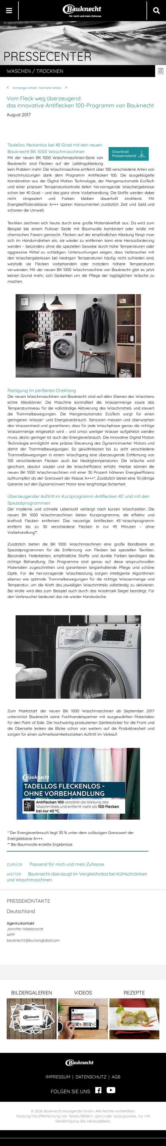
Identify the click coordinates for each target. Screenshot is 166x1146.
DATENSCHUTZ (90, 1077)
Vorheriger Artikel (25, 88)
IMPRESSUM (58, 1077)
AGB (116, 1077)
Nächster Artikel (50, 88)
